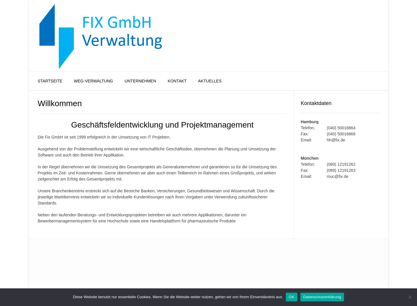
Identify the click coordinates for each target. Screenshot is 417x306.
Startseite (50, 81)
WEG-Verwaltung (93, 81)
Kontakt (177, 81)
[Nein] (410, 297)
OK (291, 297)
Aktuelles (210, 81)
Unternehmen (140, 81)
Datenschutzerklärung (322, 297)
